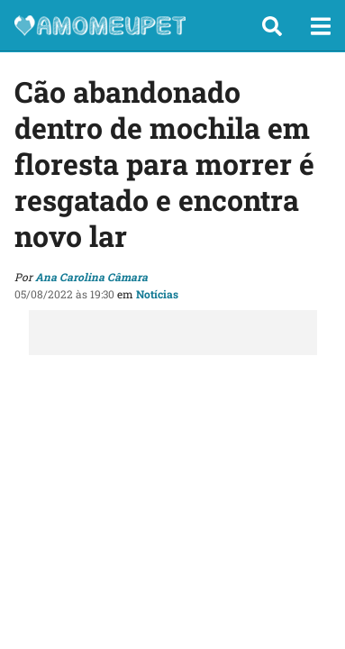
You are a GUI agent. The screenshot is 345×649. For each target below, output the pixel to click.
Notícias (157, 294)
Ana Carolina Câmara (91, 277)
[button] (272, 26)
